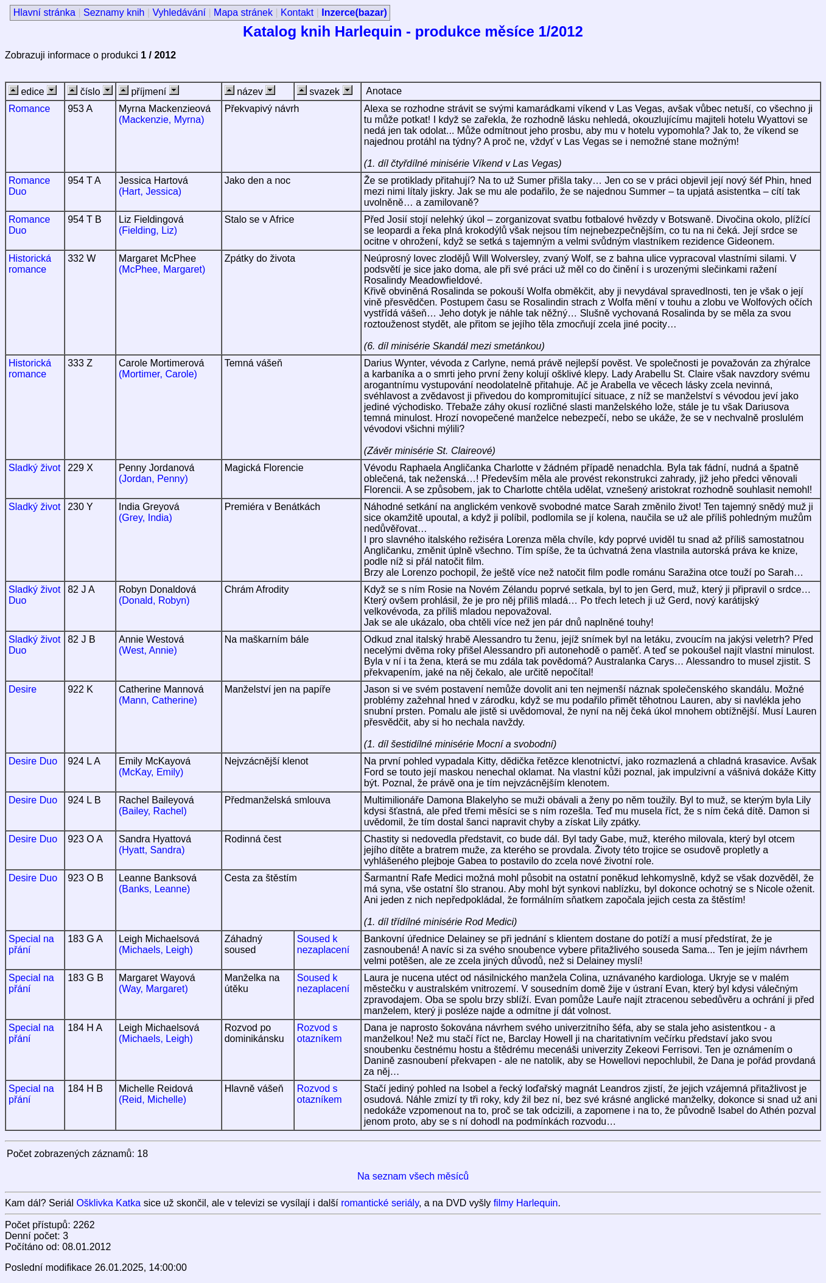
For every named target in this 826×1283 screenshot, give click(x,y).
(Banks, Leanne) (154, 889)
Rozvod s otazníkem (319, 1033)
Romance (29, 108)
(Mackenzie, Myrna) (161, 119)
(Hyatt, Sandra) (151, 850)
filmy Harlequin (526, 1203)
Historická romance (30, 263)
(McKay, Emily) (151, 772)
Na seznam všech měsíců (413, 1176)
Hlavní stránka (44, 12)
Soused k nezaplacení (323, 944)
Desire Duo (33, 761)
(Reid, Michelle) (152, 1099)
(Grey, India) (145, 517)
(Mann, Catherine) (158, 700)
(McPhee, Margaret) (162, 269)
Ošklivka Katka (108, 1203)
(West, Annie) (148, 650)
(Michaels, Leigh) (156, 950)
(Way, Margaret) (153, 989)
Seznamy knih (114, 12)
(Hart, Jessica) (150, 191)
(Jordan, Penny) (153, 479)
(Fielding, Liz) (148, 230)
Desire (23, 689)
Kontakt (297, 12)
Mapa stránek (243, 12)
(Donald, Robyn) (154, 600)
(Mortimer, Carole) (158, 374)
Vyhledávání (179, 12)
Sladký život (34, 468)
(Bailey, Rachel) (153, 811)
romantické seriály (380, 1203)
